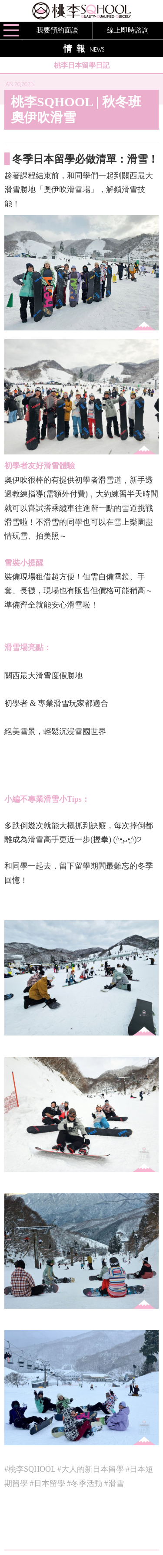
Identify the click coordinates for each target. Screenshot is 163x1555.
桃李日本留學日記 (82, 65)
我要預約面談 (57, 30)
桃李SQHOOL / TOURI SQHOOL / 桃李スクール (81, 11)
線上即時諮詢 (128, 30)
